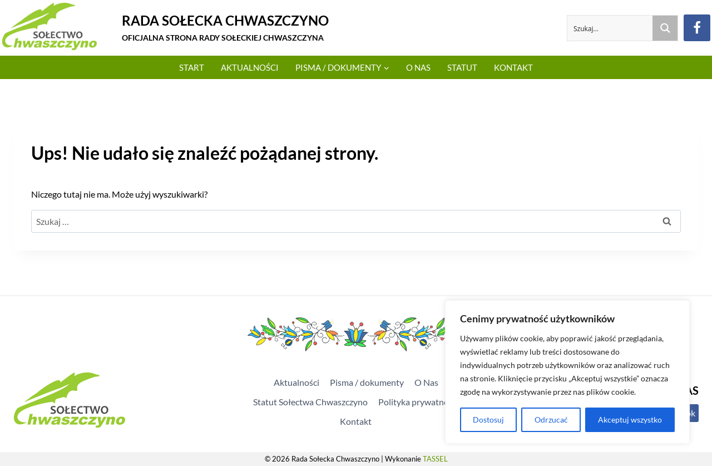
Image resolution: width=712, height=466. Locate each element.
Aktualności (250, 67)
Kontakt (513, 67)
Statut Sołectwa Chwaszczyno (310, 401)
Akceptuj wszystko (630, 419)
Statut (462, 67)
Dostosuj (488, 419)
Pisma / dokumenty (367, 382)
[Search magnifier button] (665, 28)
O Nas (418, 67)
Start (191, 67)
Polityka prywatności (418, 401)
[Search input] (610, 28)
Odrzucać (550, 419)
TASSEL (435, 458)
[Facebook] (697, 27)
